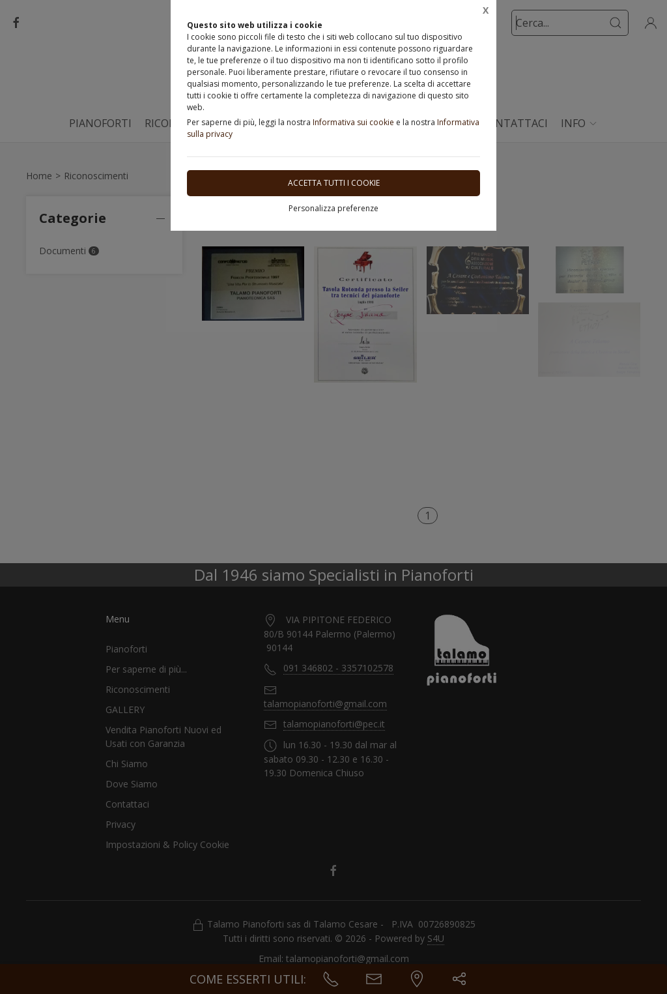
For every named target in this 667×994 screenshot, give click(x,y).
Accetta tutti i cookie (334, 182)
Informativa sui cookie (353, 122)
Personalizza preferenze (333, 208)
